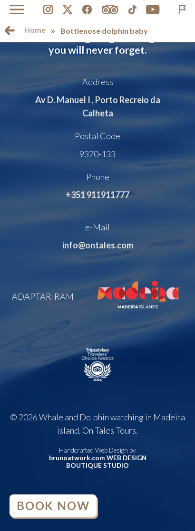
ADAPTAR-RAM (43, 296)
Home (35, 29)
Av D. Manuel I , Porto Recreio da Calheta (97, 106)
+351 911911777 (97, 195)
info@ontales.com (97, 245)
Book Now (53, 505)
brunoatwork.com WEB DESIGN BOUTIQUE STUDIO (97, 461)
